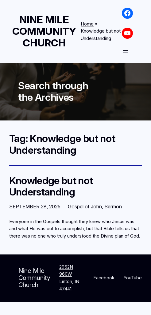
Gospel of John (85, 206)
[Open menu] (125, 51)
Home (87, 24)
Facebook (103, 278)
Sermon (113, 206)
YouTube (132, 278)
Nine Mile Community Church (44, 31)
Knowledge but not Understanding (51, 186)
